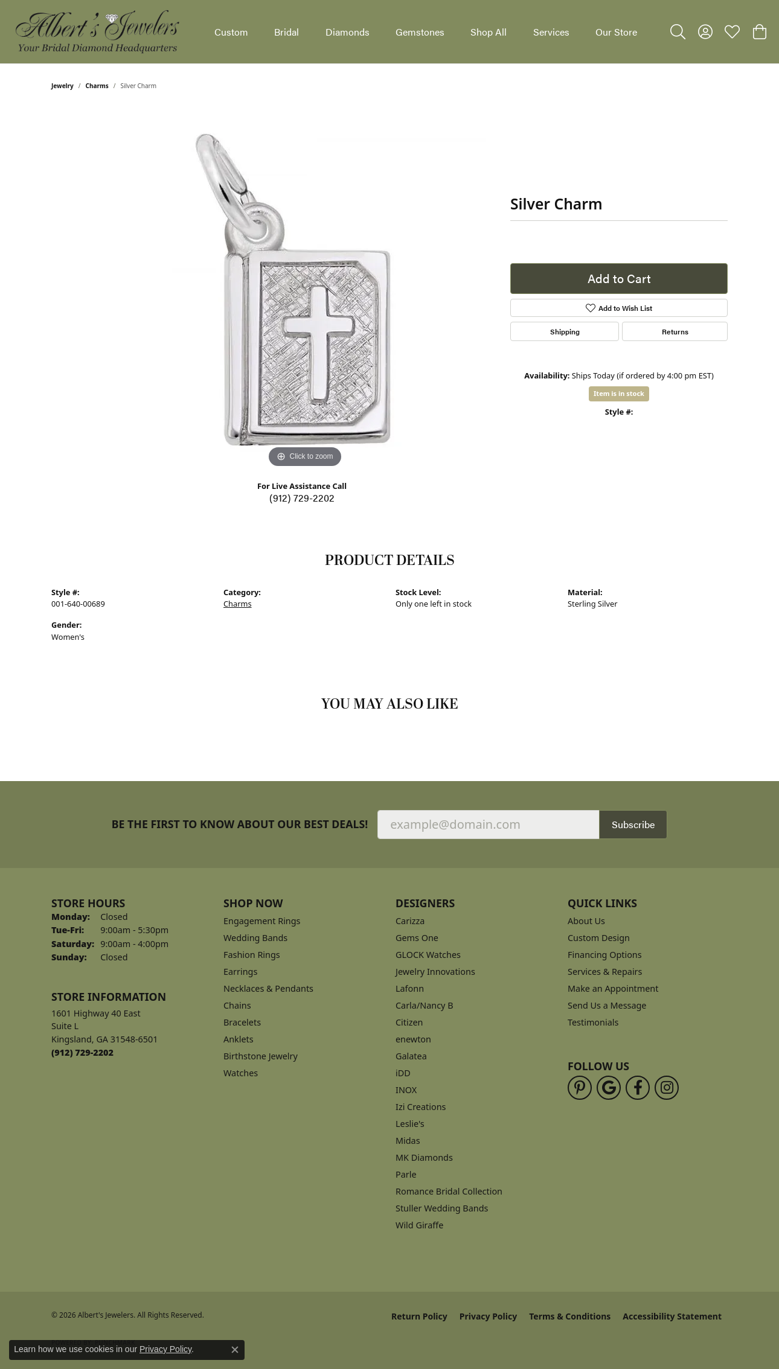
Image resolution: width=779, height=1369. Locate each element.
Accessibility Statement (672, 1316)
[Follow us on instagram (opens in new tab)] (667, 1088)
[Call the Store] (82, 1052)
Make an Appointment (613, 988)
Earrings (240, 971)
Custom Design (599, 937)
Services (551, 32)
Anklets (238, 1039)
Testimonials (593, 1022)
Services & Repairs (605, 971)
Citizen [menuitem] (409, 1022)
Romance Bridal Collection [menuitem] (449, 1191)
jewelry (62, 85)
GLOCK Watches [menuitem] (428, 954)
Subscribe (633, 824)
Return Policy (419, 1316)
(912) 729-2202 (302, 498)
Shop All (488, 32)
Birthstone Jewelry (260, 1056)
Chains (237, 1005)
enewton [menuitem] (413, 1039)
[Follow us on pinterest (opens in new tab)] (580, 1088)
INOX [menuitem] (406, 1090)
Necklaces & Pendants (268, 988)
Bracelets (242, 1022)
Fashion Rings (251, 954)
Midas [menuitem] (408, 1140)
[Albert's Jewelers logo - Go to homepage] (96, 31)
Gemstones (420, 32)
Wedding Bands (255, 937)
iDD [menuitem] (403, 1073)
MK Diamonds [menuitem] (424, 1157)
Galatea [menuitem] (411, 1056)
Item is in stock (619, 393)
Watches (240, 1073)
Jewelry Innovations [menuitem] (435, 971)
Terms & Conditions (570, 1316)
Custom (231, 32)
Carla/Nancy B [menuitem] (425, 1005)
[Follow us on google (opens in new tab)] (609, 1088)
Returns (675, 331)
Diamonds (347, 32)
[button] (677, 32)
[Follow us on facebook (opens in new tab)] (638, 1088)
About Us (586, 921)
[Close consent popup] (235, 1349)
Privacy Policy (488, 1316)
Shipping (565, 331)
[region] (305, 290)
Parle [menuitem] (406, 1174)
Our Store (616, 32)
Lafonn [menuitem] (410, 988)
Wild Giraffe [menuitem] (419, 1225)
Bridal (286, 32)
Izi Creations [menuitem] (421, 1106)
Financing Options (605, 954)
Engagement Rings (262, 921)
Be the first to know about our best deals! (240, 824)
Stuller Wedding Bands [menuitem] (442, 1208)
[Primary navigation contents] (425, 31)
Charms (97, 85)
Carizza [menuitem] (410, 921)
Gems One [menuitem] (417, 937)
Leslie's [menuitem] (410, 1123)
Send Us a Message (607, 1005)
